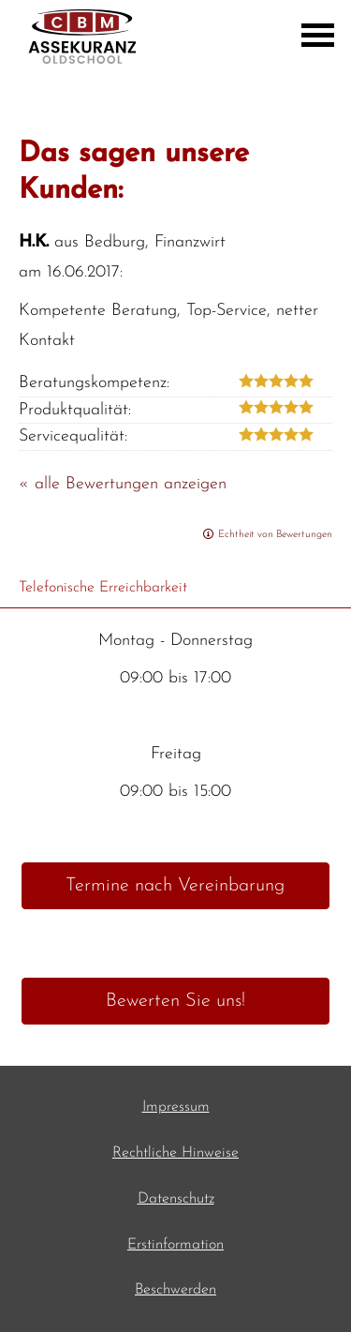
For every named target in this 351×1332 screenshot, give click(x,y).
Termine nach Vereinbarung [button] (175, 885)
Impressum (176, 1107)
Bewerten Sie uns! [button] (175, 1001)
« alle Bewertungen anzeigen (123, 484)
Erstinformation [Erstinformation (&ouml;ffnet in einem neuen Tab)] (175, 1244)
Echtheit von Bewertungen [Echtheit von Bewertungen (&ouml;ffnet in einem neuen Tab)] (275, 535)
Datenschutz (176, 1198)
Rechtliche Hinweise (175, 1152)
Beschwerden (175, 1289)
